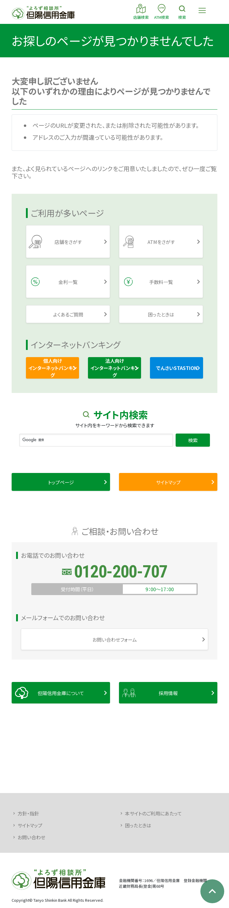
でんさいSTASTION (176, 367)
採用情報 (168, 693)
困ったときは (161, 314)
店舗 (141, 11)
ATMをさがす (161, 241)
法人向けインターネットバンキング (114, 368)
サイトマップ (168, 482)
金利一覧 (68, 281)
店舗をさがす (68, 241)
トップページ (61, 482)
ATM (161, 11)
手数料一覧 (161, 281)
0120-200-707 (120, 572)
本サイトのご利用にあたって (153, 813)
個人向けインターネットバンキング (52, 368)
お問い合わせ (31, 837)
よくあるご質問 (68, 314)
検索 (182, 11)
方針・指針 (28, 813)
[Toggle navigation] (202, 10)
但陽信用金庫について (61, 693)
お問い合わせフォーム (114, 639)
